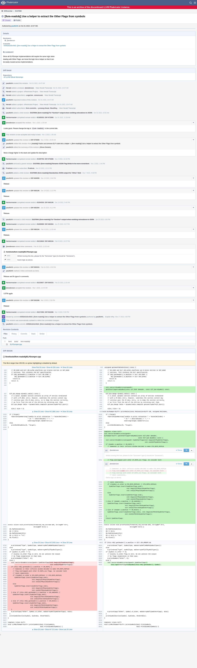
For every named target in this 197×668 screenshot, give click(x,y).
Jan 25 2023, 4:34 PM (102, 219)
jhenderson (11, 40)
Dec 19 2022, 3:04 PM (48, 178)
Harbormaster (11, 117)
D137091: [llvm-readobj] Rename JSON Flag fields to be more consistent (61, 164)
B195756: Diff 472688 (45, 159)
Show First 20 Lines (38, 367)
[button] (195, 3)
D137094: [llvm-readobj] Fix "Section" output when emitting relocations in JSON (61, 113)
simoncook (38, 95)
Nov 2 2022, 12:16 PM (62, 159)
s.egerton (29, 95)
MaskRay (53, 108)
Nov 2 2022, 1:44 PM (98, 164)
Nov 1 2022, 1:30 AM (40, 123)
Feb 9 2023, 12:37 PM (62, 241)
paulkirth (14, 26)
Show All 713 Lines (51, 629)
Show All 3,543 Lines (52, 542)
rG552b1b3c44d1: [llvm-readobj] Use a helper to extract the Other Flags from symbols (35, 46)
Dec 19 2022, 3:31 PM (48, 191)
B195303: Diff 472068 (45, 117)
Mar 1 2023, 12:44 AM (40, 288)
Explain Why (109, 317)
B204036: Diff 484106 (45, 202)
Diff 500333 (35, 267)
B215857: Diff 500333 (45, 283)
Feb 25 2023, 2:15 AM (62, 283)
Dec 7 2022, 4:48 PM (89, 173)
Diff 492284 (35, 208)
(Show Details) (45, 147)
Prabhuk (9, 168)
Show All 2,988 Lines (52, 411)
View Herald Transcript (44, 88)
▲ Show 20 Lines (38, 411)
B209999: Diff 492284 (45, 224)
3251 (7, 256)
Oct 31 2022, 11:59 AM (62, 117)
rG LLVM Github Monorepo (13, 77)
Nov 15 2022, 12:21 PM (44, 168)
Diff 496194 (35, 229)
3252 (7, 260)
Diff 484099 (35, 178)
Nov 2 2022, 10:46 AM (48, 140)
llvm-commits (31, 108)
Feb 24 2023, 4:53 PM (48, 267)
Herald (8, 88)
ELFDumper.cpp (16, 344)
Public (18, 20)
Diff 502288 (35, 300)
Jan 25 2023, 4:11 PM (48, 208)
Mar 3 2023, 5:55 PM (62, 312)
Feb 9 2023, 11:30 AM (48, 229)
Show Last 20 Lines (65, 629)
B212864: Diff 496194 (45, 241)
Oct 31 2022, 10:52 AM (101, 113)
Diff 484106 (35, 191)
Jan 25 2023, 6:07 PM (62, 224)
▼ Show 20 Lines (66, 367)
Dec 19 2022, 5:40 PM (62, 202)
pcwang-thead (43, 108)
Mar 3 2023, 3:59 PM (48, 300)
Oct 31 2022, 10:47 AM (37, 83)
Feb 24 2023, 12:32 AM (41, 246)
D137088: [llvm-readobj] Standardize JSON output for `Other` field (55, 173)
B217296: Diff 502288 (45, 312)
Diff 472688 (35, 140)
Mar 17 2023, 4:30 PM (122, 317)
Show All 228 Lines (52, 367)
